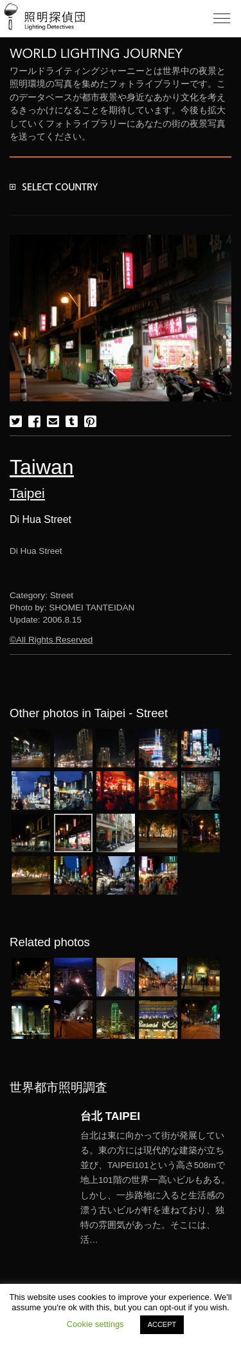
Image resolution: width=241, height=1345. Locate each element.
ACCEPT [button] (162, 1324)
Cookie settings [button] (95, 1324)
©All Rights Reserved (51, 640)
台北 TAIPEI (110, 1116)
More (155, 1187)
